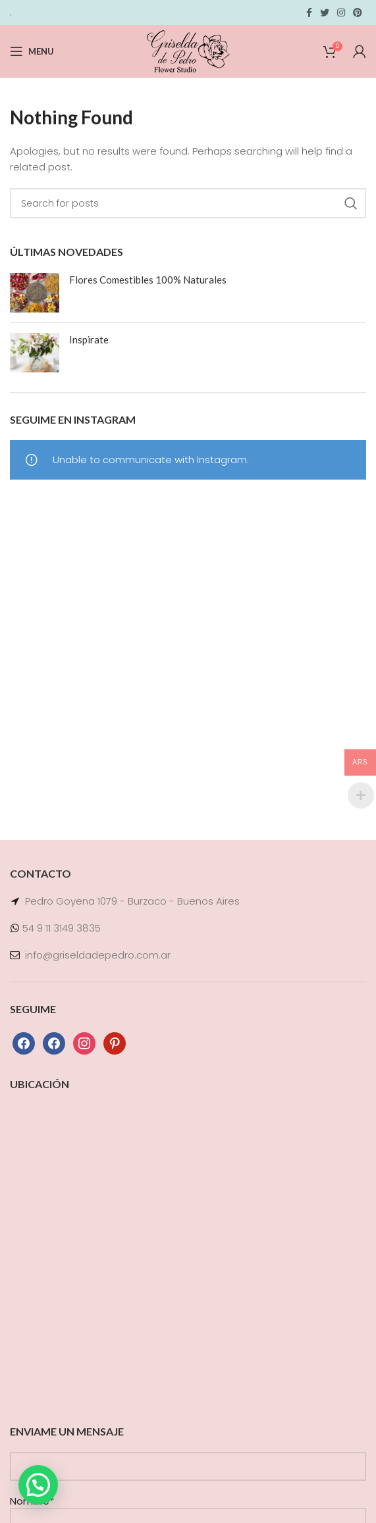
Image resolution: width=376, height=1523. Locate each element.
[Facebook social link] (309, 12)
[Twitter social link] (324, 12)
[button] (38, 1485)
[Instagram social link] (341, 12)
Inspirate (89, 339)
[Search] (188, 203)
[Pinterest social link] (357, 12)
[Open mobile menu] (32, 51)
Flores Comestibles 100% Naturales (148, 280)
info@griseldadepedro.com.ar (98, 955)
